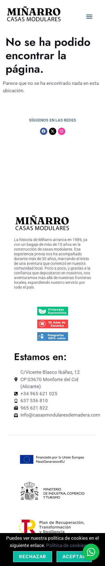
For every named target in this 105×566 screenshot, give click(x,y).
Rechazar (32, 556)
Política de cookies (66, 545)
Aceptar (74, 556)
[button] (89, 16)
